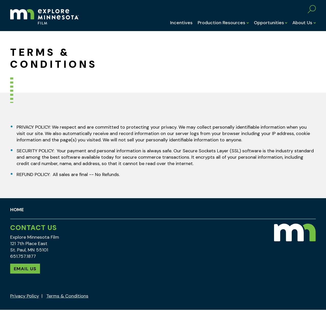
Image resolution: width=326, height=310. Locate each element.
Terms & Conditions (67, 296)
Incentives (181, 23)
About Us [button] (302, 23)
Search (312, 9)
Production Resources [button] (221, 23)
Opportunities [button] (269, 23)
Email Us (25, 269)
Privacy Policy (24, 296)
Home (17, 210)
